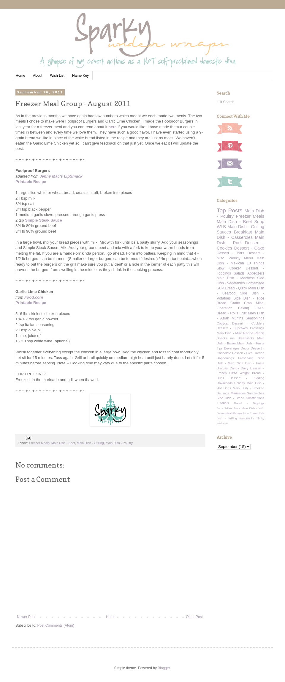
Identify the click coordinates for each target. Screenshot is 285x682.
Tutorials (223, 403)
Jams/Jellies (224, 408)
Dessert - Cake (249, 248)
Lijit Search (225, 102)
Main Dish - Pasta (250, 343)
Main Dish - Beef (63, 443)
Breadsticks (246, 338)
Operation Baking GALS (240, 308)
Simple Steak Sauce (43, 220)
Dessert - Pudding (246, 378)
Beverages (232, 348)
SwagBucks (246, 418)
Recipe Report (253, 333)
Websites (222, 423)
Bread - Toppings (249, 403)
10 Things (255, 263)
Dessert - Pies (242, 353)
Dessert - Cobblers (248, 323)
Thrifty (260, 418)
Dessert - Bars (230, 253)
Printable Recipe (30, 181)
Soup (259, 221)
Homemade (255, 283)
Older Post (194, 617)
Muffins (237, 318)
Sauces (224, 232)
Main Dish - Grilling (90, 443)
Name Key (80, 75)
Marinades (238, 393)
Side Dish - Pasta (250, 363)
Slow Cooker (229, 268)
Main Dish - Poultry (119, 443)
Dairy (244, 368)
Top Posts (229, 210)
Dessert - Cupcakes (232, 328)
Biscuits (222, 368)
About (37, 75)
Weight (244, 373)
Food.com (33, 297)
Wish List (57, 75)
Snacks (222, 338)
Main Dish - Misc (229, 333)
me (232, 338)
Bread (221, 303)
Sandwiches (255, 393)
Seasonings (255, 318)
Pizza (233, 373)
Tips (220, 348)
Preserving (246, 358)
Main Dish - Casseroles (240, 235)
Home (20, 75)
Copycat (223, 323)
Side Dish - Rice (249, 298)
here (112, 127)
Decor (245, 348)
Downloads (224, 383)
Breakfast (243, 232)
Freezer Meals (39, 443)
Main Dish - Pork (240, 240)
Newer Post (26, 617)
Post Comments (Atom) (55, 625)
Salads (239, 273)
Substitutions (255, 398)
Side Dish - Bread (230, 398)
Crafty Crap (241, 303)
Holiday (239, 383)
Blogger (164, 668)
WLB (221, 226)
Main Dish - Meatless (235, 278)
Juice (237, 408)
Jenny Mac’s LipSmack (60, 176)
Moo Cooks (250, 413)
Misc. (260, 303)
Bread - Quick (236, 288)
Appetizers (255, 273)
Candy (234, 368)
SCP (220, 288)
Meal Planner (233, 413)
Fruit (243, 313)
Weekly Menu (241, 258)
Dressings (257, 328)
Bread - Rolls (227, 313)
